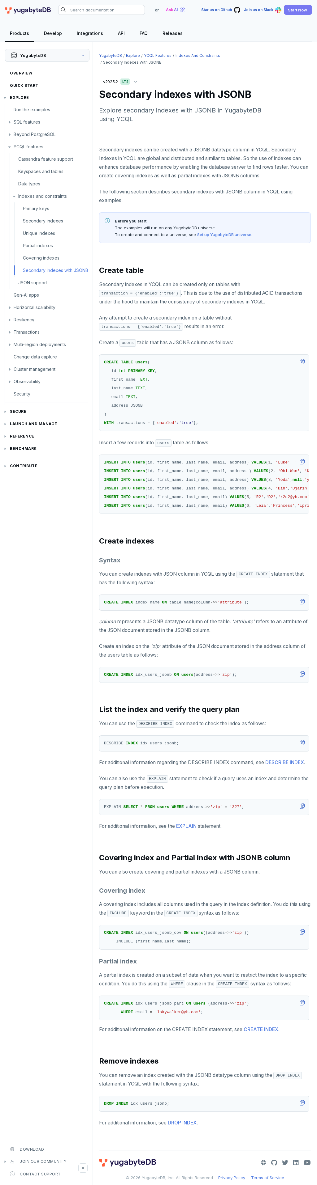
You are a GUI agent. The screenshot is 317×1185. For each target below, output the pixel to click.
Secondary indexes (43, 220)
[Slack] (263, 1162)
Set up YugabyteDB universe (224, 234)
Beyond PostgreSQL (34, 134)
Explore (19, 97)
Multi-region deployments (40, 344)
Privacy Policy (231, 1177)
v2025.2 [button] (121, 80)
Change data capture (35, 356)
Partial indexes (38, 245)
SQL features (27, 122)
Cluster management (34, 369)
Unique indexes (39, 233)
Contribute (23, 465)
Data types (29, 183)
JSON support (32, 282)
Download (27, 1149)
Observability (27, 381)
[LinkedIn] (296, 1162)
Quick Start (24, 85)
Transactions (27, 332)
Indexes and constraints (42, 196)
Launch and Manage (33, 423)
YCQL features (28, 146)
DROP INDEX (182, 1123)
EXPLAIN (186, 826)
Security (22, 393)
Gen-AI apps (26, 295)
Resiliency (24, 319)
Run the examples (32, 109)
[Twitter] (285, 1162)
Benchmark (23, 448)
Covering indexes (41, 257)
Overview (21, 73)
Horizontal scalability (34, 307)
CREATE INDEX (261, 1029)
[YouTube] (307, 1162)
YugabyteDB (110, 55)
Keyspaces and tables (40, 171)
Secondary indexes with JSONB (55, 270)
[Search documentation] (101, 10)
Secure (18, 411)
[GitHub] (274, 1162)
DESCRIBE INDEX (284, 762)
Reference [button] (22, 436)
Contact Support (35, 1173)
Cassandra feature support (45, 159)
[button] (298, 10)
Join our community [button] (38, 1161)
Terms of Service (267, 1177)
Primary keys (36, 208)
